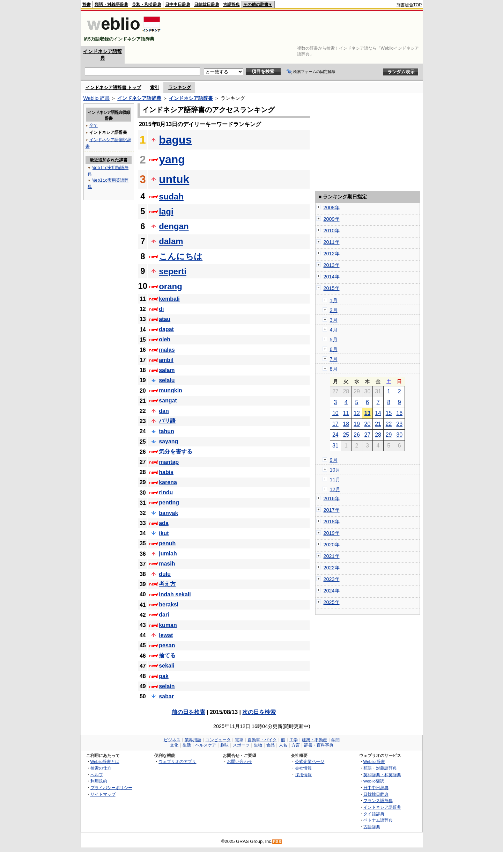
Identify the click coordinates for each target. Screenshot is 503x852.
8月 (334, 369)
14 (378, 413)
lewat (166, 635)
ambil (166, 360)
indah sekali (175, 594)
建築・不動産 (314, 740)
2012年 (332, 253)
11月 (335, 479)
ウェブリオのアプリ (177, 761)
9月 (334, 460)
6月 (334, 349)
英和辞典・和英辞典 (382, 774)
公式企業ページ (309, 761)
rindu (166, 492)
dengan (173, 226)
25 (346, 435)
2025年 (332, 602)
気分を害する (175, 451)
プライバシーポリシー (111, 787)
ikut (164, 533)
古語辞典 (231, 4)
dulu (165, 574)
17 (335, 424)
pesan (167, 645)
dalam (171, 241)
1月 (334, 300)
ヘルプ (96, 774)
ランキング (179, 87)
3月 (334, 320)
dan (164, 411)
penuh (167, 543)
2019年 (332, 533)
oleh (164, 339)
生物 (258, 745)
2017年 (332, 510)
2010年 (332, 230)
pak (164, 676)
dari (164, 615)
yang (172, 159)
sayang (168, 441)
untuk (174, 179)
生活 (187, 745)
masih (167, 564)
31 (335, 446)
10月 (335, 470)
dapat (166, 329)
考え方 (167, 584)
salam (167, 370)
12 (357, 413)
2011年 (332, 242)
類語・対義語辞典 (111, 4)
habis (166, 472)
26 (357, 435)
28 (378, 435)
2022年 (332, 567)
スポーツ (241, 745)
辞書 (86, 4)
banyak (168, 513)
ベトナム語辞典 (378, 820)
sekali (166, 666)
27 (367, 435)
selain (167, 686)
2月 (334, 310)
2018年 (332, 521)
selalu (167, 380)
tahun (166, 431)
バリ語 (167, 421)
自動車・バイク (262, 740)
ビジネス (172, 740)
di (161, 309)
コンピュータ (218, 740)
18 (346, 424)
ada (164, 523)
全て (93, 125)
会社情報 (303, 768)
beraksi (168, 604)
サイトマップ (103, 794)
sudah (171, 196)
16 (399, 413)
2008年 (332, 207)
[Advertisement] (295, 28)
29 (389, 435)
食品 (270, 745)
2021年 (332, 556)
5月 (334, 339)
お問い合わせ (239, 761)
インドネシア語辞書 (191, 98)
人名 (283, 745)
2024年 (332, 591)
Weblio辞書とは (104, 761)
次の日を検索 (259, 712)
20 (367, 424)
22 (389, 424)
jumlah (168, 553)
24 (335, 435)
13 (367, 413)
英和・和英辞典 (146, 4)
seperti (172, 271)
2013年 (332, 265)
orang (170, 286)
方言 (295, 745)
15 (389, 413)
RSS (277, 842)
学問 (335, 740)
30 (399, 435)
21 (378, 424)
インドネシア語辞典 (139, 98)
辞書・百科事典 (318, 745)
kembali (169, 299)
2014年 (332, 276)
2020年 (332, 544)
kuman (168, 625)
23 (399, 424)
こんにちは (180, 256)
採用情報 (303, 774)
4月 (334, 330)
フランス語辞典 (378, 800)
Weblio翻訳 (373, 781)
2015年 (332, 288)
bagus (175, 139)
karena (168, 482)
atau (164, 319)
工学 (293, 740)
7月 (334, 359)
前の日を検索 (188, 712)
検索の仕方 (100, 768)
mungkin (170, 390)
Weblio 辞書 (96, 98)
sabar (166, 696)
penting (169, 502)
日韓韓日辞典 (206, 4)
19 (357, 424)
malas (167, 350)
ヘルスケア (205, 745)
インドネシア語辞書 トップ (113, 87)
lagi (166, 211)
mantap (169, 462)
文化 (174, 745)
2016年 (332, 498)
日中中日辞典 (177, 4)
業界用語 (193, 740)
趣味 (224, 745)
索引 (154, 87)
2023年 (332, 579)
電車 (239, 740)
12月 (335, 489)
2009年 (332, 219)
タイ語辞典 (373, 813)
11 (346, 413)
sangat (168, 400)
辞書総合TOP (409, 4)
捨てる (167, 655)
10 (335, 413)
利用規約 (98, 781)
